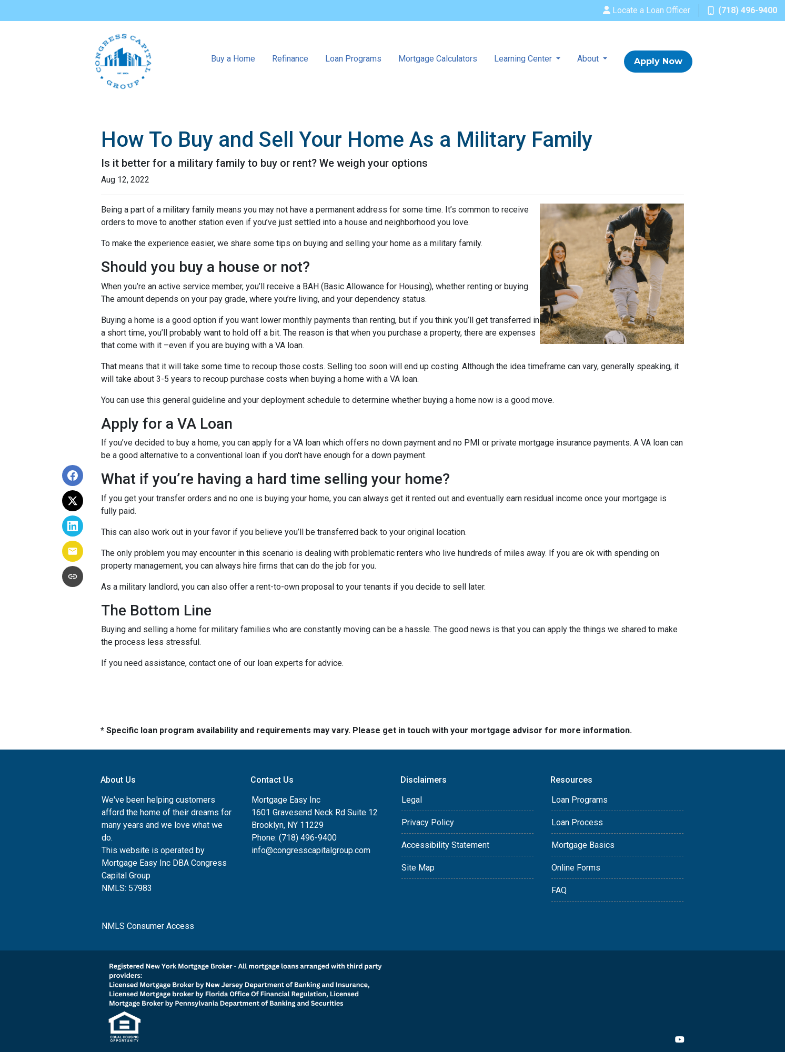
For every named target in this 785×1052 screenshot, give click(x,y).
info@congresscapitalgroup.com (310, 850)
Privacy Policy (427, 822)
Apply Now (658, 61)
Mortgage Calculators (437, 59)
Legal (411, 800)
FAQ (559, 890)
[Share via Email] (72, 551)
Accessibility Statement (445, 845)
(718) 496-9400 (742, 10)
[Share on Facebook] (72, 475)
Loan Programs (353, 59)
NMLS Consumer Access (148, 926)
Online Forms (575, 868)
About (589, 59)
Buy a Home (233, 59)
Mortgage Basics (583, 845)
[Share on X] (72, 500)
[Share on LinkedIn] (72, 526)
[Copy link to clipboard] (72, 576)
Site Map (418, 868)
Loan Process (577, 822)
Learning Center (524, 59)
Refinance (290, 59)
